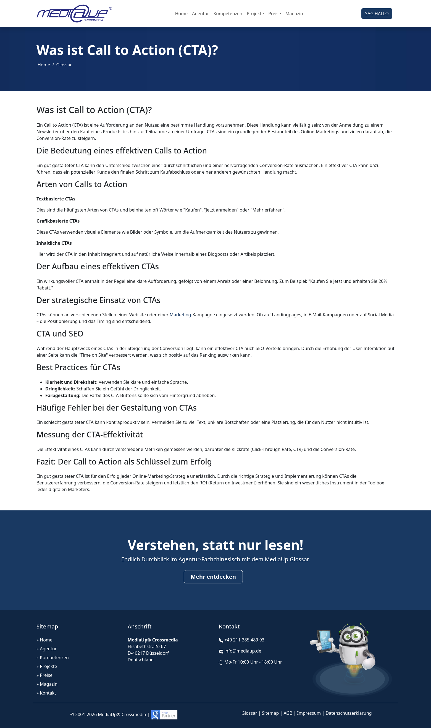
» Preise (44, 675)
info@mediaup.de (242, 651)
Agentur (200, 14)
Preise (274, 14)
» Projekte (46, 666)
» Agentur (46, 649)
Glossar (64, 65)
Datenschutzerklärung (348, 713)
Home (181, 14)
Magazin (294, 14)
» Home (44, 640)
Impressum (309, 713)
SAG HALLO (377, 14)
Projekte (255, 14)
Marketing (180, 315)
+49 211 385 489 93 (244, 640)
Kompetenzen (227, 14)
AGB (287, 713)
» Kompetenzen (52, 657)
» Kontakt (46, 693)
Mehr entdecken (213, 576)
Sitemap (270, 713)
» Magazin (46, 684)
